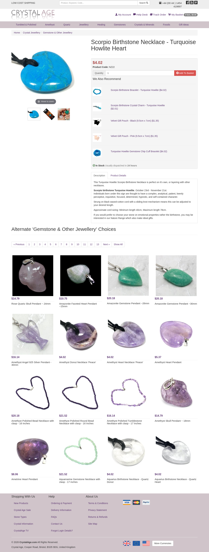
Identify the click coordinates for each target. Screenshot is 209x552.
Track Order (158, 14)
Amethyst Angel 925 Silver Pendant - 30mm (31, 363)
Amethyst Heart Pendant (168, 362)
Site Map (92, 523)
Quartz (66, 24)
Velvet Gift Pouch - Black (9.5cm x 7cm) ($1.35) (135, 120)
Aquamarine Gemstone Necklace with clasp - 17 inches (79, 480)
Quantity (99, 73)
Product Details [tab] (118, 175)
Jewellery (83, 24)
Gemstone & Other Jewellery (57, 32)
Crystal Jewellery (31, 32)
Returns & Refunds (97, 517)
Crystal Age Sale (22, 510)
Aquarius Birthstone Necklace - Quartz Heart (175, 480)
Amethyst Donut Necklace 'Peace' (77, 362)
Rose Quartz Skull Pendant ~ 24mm (31, 303)
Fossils (166, 24)
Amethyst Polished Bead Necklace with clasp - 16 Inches (32, 422)
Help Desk (140, 14)
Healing (101, 24)
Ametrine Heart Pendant (24, 479)
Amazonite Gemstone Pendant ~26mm (128, 303)
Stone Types (20, 517)
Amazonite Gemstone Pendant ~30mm (176, 303)
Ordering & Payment (61, 503)
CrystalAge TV (21, 530)
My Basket (183, 14)
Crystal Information (23, 523)
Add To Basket (185, 73)
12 (91, 244)
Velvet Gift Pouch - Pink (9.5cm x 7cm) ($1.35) (134, 136)
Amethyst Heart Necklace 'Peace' (125, 362)
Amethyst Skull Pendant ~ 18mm (172, 420)
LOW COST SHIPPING (23, 3)
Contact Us (56, 523)
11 (84, 244)
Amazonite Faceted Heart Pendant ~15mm (78, 305)
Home (17, 32)
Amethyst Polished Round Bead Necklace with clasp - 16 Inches (76, 422)
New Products (21, 503)
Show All (118, 244)
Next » (106, 244)
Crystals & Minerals (144, 24)
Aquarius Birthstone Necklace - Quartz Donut (128, 480)
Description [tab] (99, 175)
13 (97, 244)
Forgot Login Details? (62, 530)
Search (143, 3)
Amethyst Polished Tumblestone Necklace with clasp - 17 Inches (124, 422)
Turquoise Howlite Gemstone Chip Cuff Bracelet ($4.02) (139, 151)
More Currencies (162, 543)
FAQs (54, 517)
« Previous (19, 244)
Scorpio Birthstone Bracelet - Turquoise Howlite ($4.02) (139, 90)
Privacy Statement (97, 510)
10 (78, 244)
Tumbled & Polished (26, 24)
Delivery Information (61, 510)
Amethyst (50, 24)
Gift (184, 24)
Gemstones (120, 24)
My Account (123, 14)
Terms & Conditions (98, 503)
